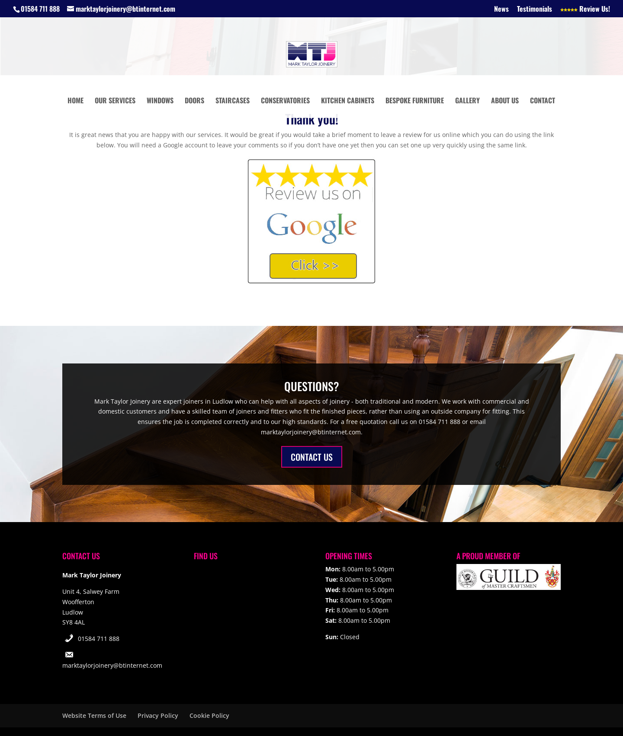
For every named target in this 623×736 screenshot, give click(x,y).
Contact (542, 101)
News (501, 9)
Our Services (115, 101)
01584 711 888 (98, 638)
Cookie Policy (209, 715)
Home (75, 101)
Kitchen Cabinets (347, 101)
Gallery (467, 101)
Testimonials (534, 9)
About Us (505, 101)
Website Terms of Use (94, 715)
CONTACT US (312, 456)
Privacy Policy (158, 715)
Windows (160, 101)
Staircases (232, 101)
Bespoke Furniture (414, 101)
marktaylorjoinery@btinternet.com (112, 665)
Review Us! (585, 9)
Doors (194, 101)
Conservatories (285, 101)
